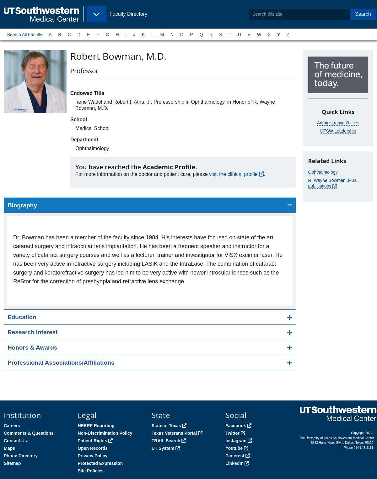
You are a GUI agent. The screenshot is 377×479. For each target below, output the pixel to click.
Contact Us (15, 440)
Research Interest (32, 332)
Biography (22, 205)
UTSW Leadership (338, 130)
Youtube (234, 448)
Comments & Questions (29, 433)
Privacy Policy (92, 455)
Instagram (235, 440)
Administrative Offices (338, 122)
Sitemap (12, 463)
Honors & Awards (32, 347)
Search (363, 14)
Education (22, 317)
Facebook (235, 425)
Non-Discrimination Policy (105, 433)
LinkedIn (234, 463)
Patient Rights (92, 440)
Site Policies (90, 470)
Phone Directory (21, 455)
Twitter (232, 433)
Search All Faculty (24, 34)
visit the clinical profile (233, 174)
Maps (9, 448)
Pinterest (234, 455)
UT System (163, 448)
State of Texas (166, 425)
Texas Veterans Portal (174, 433)
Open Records (93, 448)
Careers (12, 425)
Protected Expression (100, 463)
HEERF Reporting (96, 425)
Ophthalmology (323, 172)
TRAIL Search (166, 440)
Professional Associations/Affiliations (61, 362)
